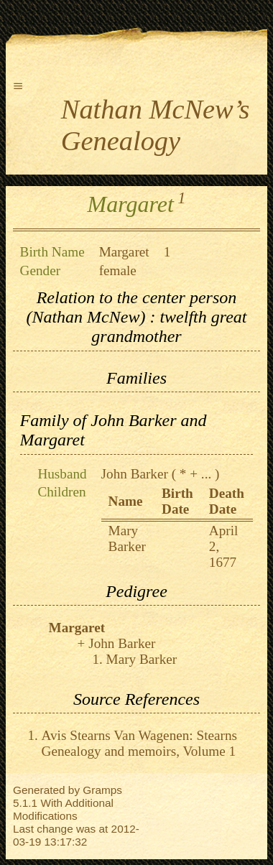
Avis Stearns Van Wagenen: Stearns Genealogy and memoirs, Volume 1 (139, 743)
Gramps (102, 790)
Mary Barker (127, 538)
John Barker (134, 473)
